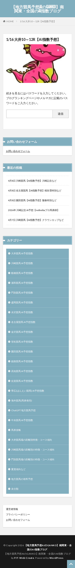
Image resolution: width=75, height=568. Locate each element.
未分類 (14, 488)
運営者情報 (12, 509)
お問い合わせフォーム (18, 151)
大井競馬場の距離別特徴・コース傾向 (31, 439)
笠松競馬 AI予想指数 (22, 341)
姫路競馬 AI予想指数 (22, 361)
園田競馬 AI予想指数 (22, 351)
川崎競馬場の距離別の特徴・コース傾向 (32, 449)
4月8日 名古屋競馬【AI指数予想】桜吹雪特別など (34, 190)
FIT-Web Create (24, 557)
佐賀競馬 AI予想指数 (22, 380)
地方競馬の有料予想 (22, 479)
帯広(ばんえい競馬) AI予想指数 (27, 390)
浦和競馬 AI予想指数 (22, 282)
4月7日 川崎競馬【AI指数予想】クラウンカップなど (36, 219)
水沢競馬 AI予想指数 (22, 312)
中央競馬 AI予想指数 (22, 420)
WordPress (56, 557)
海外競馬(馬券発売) (21, 400)
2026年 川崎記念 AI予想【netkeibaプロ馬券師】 (33, 210)
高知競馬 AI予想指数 (22, 371)
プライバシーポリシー (18, 514)
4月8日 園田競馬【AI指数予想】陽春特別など (32, 200)
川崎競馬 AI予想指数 (22, 263)
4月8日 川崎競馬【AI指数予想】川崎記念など (32, 180)
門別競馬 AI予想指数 (22, 292)
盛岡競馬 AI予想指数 (22, 302)
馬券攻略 (16, 429)
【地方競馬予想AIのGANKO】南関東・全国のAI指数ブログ (37, 9)
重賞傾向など (18, 469)
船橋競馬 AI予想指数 (22, 272)
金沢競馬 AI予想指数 (22, 331)
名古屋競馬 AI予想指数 (23, 322)
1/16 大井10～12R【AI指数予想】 (38, 21)
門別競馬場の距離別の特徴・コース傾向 (32, 459)
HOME (10, 21)
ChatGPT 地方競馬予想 (23, 410)
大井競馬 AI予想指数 (22, 253)
